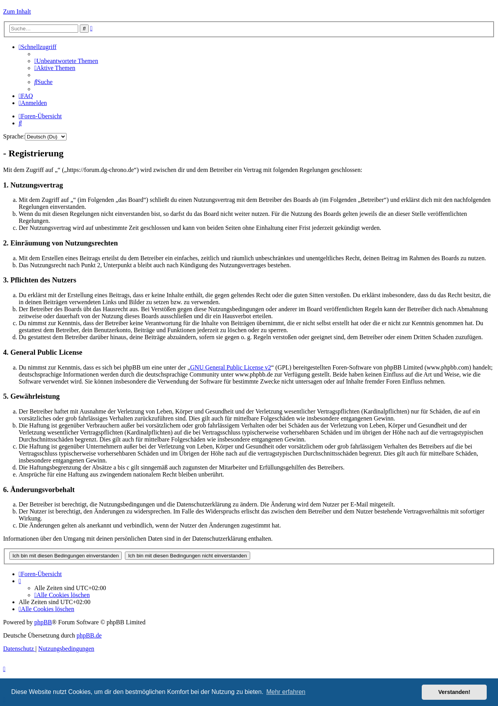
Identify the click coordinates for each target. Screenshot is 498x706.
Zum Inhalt (17, 11)
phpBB (43, 622)
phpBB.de (89, 635)
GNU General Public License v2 (230, 367)
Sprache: (14, 136)
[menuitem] (66, 61)
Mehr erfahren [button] (285, 691)
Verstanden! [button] (454, 692)
